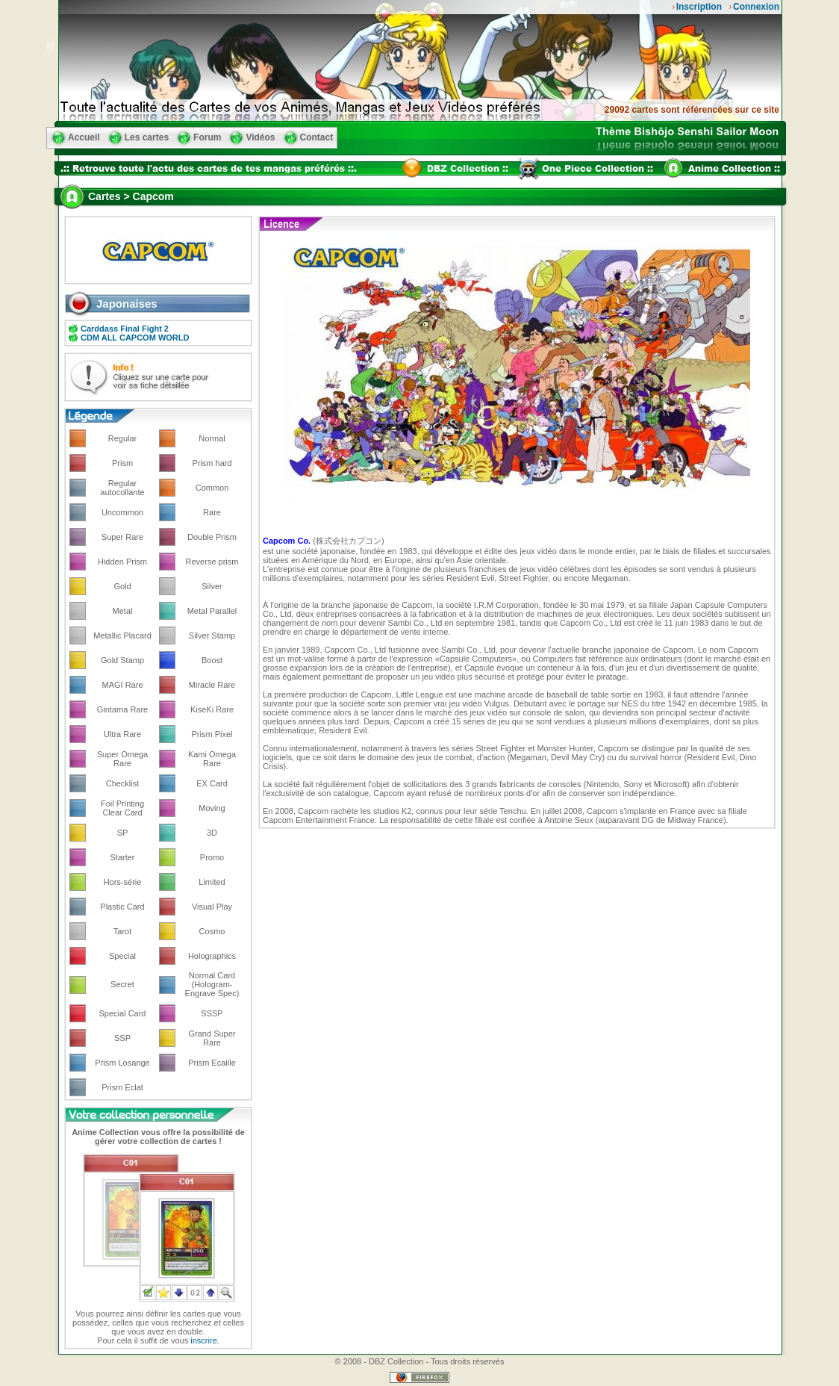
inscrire (203, 1340)
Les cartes (147, 137)
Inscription (699, 6)
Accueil (84, 137)
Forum (207, 137)
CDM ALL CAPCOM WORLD (135, 337)
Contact (317, 137)
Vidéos (260, 137)
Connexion (756, 6)
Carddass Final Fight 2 (125, 328)
